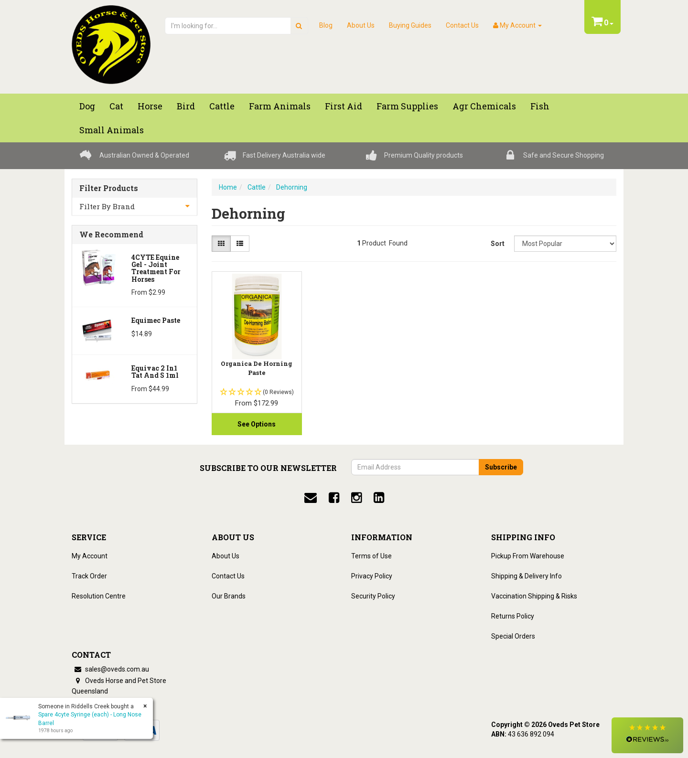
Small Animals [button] (111, 130)
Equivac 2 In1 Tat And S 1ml (155, 371)
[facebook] (334, 498)
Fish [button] (539, 106)
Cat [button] (116, 106)
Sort (498, 243)
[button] (647, 735)
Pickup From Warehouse (527, 556)
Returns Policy (512, 616)
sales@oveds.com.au (110, 669)
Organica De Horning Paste (256, 367)
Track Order (89, 576)
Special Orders (513, 636)
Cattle (256, 187)
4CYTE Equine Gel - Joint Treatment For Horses (156, 268)
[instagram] (356, 498)
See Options (256, 424)
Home (228, 187)
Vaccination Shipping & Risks (534, 596)
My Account (90, 556)
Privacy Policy (371, 576)
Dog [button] (87, 106)
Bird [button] (186, 106)
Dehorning (291, 187)
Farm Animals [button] (280, 106)
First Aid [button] (343, 106)
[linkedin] (379, 498)
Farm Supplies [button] (407, 106)
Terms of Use (371, 556)
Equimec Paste (155, 320)
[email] (310, 498)
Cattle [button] (222, 106)
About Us (361, 25)
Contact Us (462, 25)
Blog (326, 25)
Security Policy (373, 596)
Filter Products (108, 188)
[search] (299, 25)
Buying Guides (410, 25)
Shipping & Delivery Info (526, 576)
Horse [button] (150, 106)
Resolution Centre (99, 596)
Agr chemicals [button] (484, 106)
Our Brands (229, 596)
